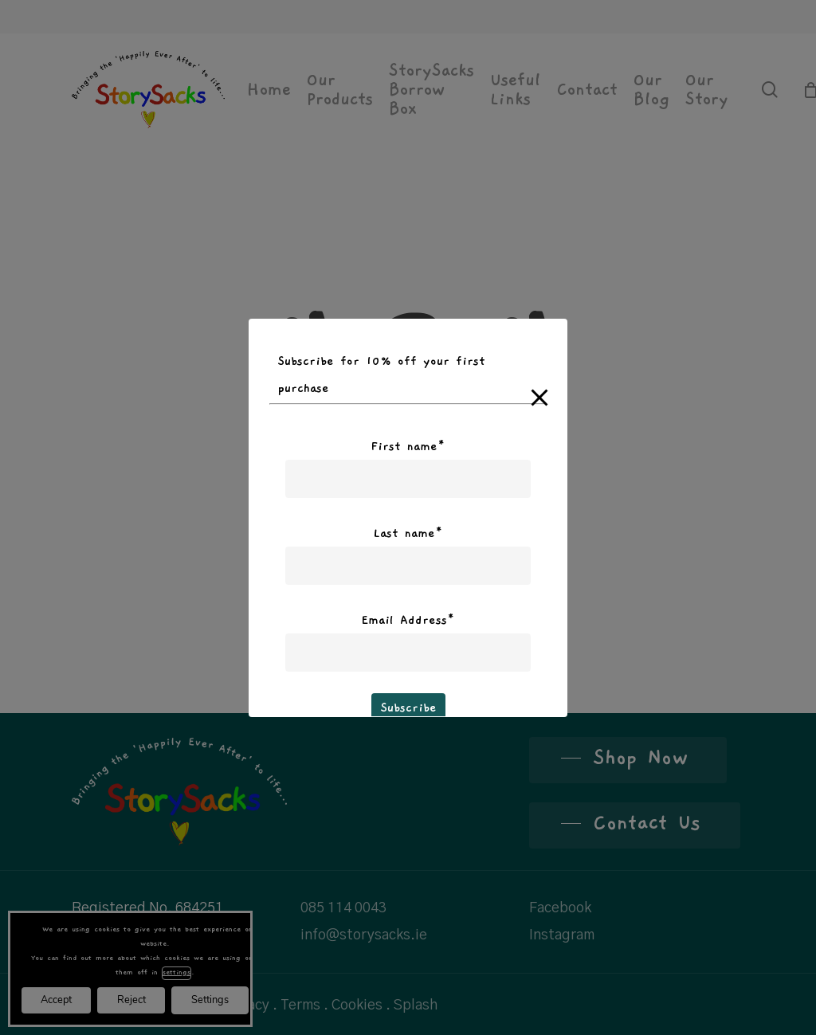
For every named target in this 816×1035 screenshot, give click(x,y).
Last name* (408, 533)
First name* (408, 446)
